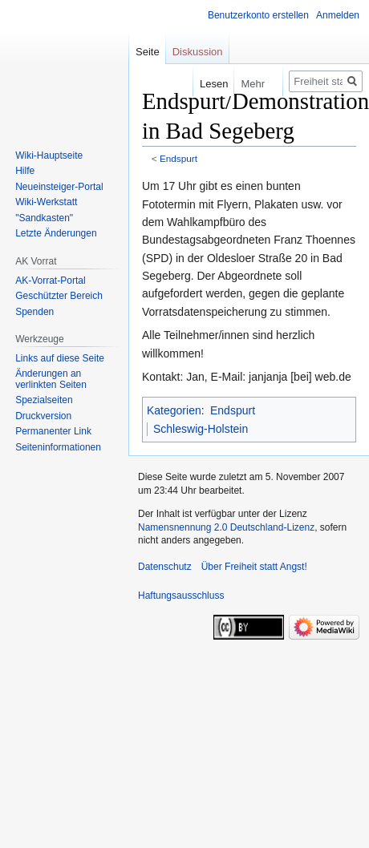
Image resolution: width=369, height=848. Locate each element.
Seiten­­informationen (58, 447)
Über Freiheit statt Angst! (254, 566)
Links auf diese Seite (59, 358)
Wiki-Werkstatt (46, 202)
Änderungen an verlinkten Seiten (51, 379)
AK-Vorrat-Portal (50, 280)
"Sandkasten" (44, 218)
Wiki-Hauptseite (49, 155)
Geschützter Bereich (59, 295)
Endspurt (178, 158)
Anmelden (337, 15)
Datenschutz (165, 566)
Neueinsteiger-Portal (59, 186)
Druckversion (43, 416)
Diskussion (197, 52)
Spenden (34, 311)
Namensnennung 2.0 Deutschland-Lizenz (226, 527)
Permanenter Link (53, 431)
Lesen (203, 84)
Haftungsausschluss (181, 595)
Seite (148, 52)
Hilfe (24, 170)
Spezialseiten (43, 400)
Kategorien (174, 410)
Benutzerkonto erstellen (258, 15)
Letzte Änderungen (55, 233)
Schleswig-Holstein (200, 428)
